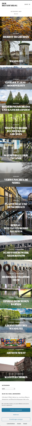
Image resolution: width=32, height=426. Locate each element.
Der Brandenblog (9, 4)
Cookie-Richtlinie (11, 423)
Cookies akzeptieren (16, 410)
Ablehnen (16, 414)
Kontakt (19, 423)
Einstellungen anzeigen (16, 419)
